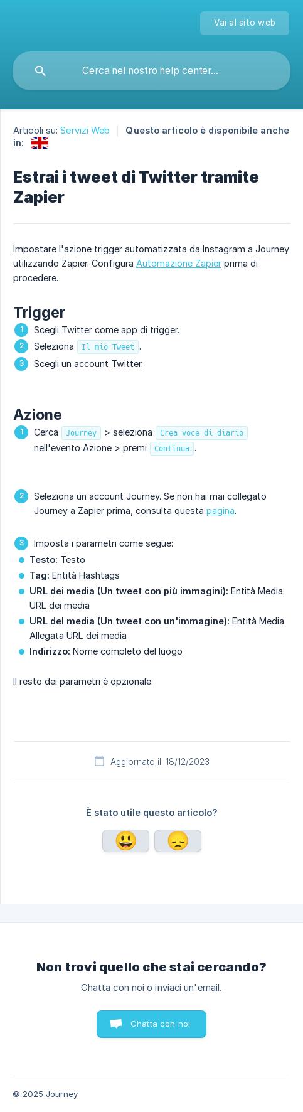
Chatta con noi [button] (160, 1023)
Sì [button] (125, 841)
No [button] (177, 841)
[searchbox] (151, 70)
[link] (39, 143)
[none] (244, 23)
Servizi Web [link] (85, 130)
